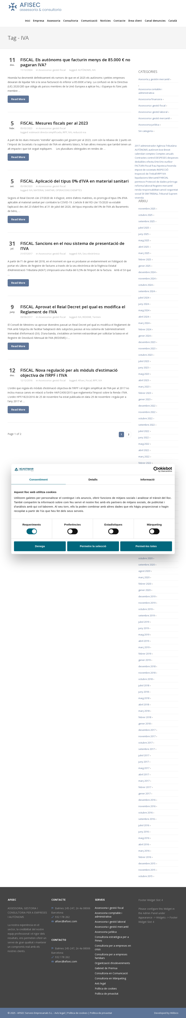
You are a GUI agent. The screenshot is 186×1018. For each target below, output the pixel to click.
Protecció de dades (156, 181)
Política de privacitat (106, 993)
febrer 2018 (144, 717)
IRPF (65, 132)
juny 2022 (143, 437)
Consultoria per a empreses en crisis (113, 947)
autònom (153, 149)
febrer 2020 (144, 583)
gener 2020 (144, 590)
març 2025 (143, 253)
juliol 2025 (143, 227)
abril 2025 (143, 246)
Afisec (81, 380)
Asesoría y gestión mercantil (153, 79)
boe (161, 149)
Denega (40, 546)
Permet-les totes (146, 546)
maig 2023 (143, 373)
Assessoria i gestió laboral (152, 112)
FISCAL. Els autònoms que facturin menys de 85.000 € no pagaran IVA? (75, 62)
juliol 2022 (143, 431)
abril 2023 (143, 380)
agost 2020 (144, 571)
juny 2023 (143, 367)
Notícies (105, 20)
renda (138, 189)
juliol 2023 (143, 361)
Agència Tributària (167, 145)
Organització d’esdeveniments (112, 963)
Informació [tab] (147, 479)
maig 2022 (143, 443)
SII (143, 193)
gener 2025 (144, 265)
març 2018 (143, 710)
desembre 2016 (146, 799)
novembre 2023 (146, 348)
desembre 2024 (146, 272)
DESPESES (161, 157)
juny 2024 (143, 304)
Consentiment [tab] (38, 479)
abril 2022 (143, 450)
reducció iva (79, 132)
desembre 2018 (146, 666)
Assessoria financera (150, 99)
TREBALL (153, 193)
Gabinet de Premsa (106, 968)
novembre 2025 (146, 208)
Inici (27, 20)
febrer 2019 (144, 653)
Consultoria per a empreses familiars (111, 956)
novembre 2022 (146, 412)
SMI (147, 193)
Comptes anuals (165, 153)
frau (154, 165)
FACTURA (140, 165)
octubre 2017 (145, 742)
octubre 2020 (145, 558)
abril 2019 (143, 641)
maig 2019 (143, 634)
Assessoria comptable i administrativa (108, 914)
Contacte (119, 20)
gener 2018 (144, 723)
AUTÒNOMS (84, 70)
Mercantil (154, 177)
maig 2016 (143, 838)
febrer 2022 (144, 462)
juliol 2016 (143, 825)
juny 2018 (143, 691)
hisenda (171, 165)
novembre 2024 (146, 278)
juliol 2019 (143, 621)
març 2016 (143, 850)
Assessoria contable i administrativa (150, 91)
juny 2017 (143, 761)
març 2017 (143, 780)
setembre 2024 (146, 291)
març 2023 (143, 386)
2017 (137, 145)
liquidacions (141, 177)
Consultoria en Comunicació (111, 973)
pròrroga (172, 181)
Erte (157, 161)
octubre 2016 (145, 812)
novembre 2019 (146, 602)
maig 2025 (143, 240)
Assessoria (53, 20)
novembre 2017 (146, 736)
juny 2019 (143, 628)
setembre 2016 (146, 819)
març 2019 (143, 647)
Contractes (141, 157)
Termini (96, 317)
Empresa (38, 20)
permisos (140, 181)
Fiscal (89, 380)
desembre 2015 (146, 863)
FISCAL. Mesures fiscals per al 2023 (54, 123)
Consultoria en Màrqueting (110, 978)
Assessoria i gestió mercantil (154, 118)
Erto (161, 161)
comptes (150, 153)
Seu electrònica (91, 253)
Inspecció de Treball (146, 173)
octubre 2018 (145, 679)
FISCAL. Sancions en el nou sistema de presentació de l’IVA (72, 246)
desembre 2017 (146, 730)
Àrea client (135, 20)
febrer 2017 (144, 787)
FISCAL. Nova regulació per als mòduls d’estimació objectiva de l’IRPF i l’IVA (69, 372)
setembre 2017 (146, 749)
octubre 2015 (145, 876)
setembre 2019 (146, 615)
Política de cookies (106, 988)
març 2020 (143, 577)
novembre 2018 (146, 672)
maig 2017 (143, 768)
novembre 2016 (146, 806)
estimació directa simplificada (45, 132)
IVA (94, 70)
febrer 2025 (144, 259)
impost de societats (145, 169)
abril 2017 (143, 774)
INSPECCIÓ (162, 169)
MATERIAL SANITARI (44, 190)
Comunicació (89, 20)
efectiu (150, 161)
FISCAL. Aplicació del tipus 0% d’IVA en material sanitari (74, 181)
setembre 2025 (146, 221)
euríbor (168, 161)
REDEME (86, 317)
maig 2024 (143, 310)
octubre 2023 (145, 354)
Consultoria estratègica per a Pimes (112, 938)
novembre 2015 (146, 869)
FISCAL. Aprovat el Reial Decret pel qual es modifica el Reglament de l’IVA (72, 309)
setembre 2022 (146, 424)
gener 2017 (144, 793)
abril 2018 (143, 704)
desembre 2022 (146, 405)
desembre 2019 (146, 596)
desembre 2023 (146, 342)
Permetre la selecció (93, 546)
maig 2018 (143, 698)
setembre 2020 (146, 564)
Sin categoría (145, 131)
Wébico (174, 1013)
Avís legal (100, 983)
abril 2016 (143, 844)
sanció (163, 189)
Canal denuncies (155, 20)
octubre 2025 (145, 215)
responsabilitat (150, 189)
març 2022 (143, 456)
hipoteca (162, 165)
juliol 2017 (143, 755)
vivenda (139, 197)
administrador (148, 145)
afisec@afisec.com (64, 921)
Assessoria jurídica (148, 124)
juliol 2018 (143, 685)
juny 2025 (143, 234)
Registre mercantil (163, 185)
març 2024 (143, 323)
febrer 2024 (144, 329)
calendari (140, 153)
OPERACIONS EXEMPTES (69, 190)
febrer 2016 (144, 857)
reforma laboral (143, 185)
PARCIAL (163, 177)
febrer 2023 (144, 393)
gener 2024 (144, 335)
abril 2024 (143, 316)
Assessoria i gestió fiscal (52, 70)
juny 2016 (143, 831)
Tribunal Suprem (168, 193)
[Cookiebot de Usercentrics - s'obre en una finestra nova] (156, 469)
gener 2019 (144, 660)
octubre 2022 (145, 418)
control (151, 157)
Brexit (167, 149)
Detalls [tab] (93, 479)
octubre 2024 (145, 284)
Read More (18, 99)
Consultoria (70, 20)
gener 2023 (144, 399)
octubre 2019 (145, 609)
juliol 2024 (143, 297)
